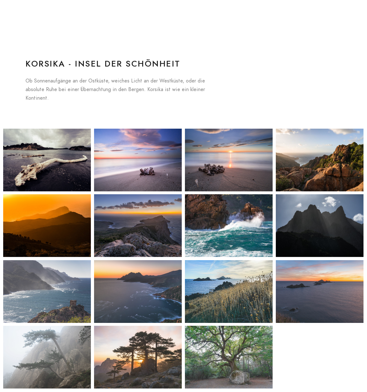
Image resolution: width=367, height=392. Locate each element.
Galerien (225, 15)
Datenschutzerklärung (293, 15)
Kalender (252, 15)
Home (152, 15)
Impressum (334, 15)
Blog (172, 15)
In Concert (196, 15)
